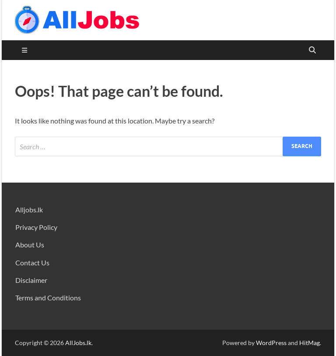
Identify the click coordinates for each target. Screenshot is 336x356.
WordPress (271, 342)
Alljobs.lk (29, 209)
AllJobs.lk (78, 342)
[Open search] (312, 50)
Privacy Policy (36, 227)
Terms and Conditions (48, 297)
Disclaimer (31, 280)
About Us (29, 244)
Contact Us (32, 262)
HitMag (309, 342)
